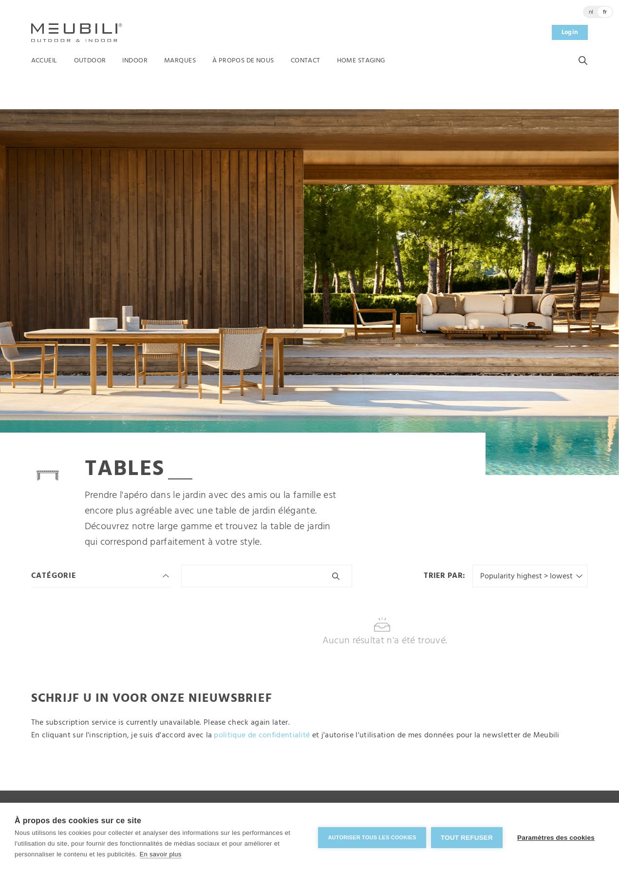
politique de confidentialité (262, 735)
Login (570, 32)
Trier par (443, 576)
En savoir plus (161, 854)
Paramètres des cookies (556, 837)
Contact (305, 60)
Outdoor (90, 60)
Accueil (44, 60)
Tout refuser (467, 837)
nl (591, 12)
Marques (180, 60)
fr (605, 12)
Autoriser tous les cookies (372, 837)
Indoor (135, 60)
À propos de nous (243, 60)
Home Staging (361, 60)
